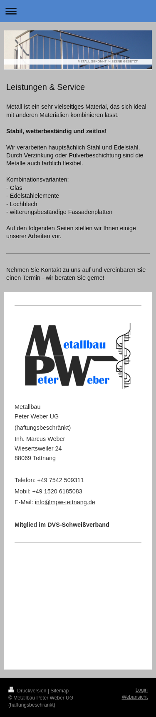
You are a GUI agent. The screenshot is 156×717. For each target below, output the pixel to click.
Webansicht (135, 697)
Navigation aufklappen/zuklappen (78, 11)
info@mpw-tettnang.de (65, 502)
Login (142, 690)
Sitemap (59, 691)
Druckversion (28, 691)
